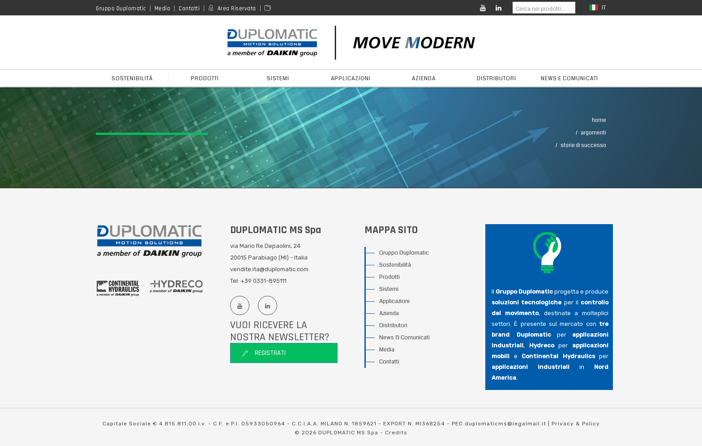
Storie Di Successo (583, 145)
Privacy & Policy (576, 423)
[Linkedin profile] (267, 305)
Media (162, 8)
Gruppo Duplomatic (121, 8)
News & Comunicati (404, 337)
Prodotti (389, 277)
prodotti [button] (205, 78)
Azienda (389, 313)
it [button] (597, 8)
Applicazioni (394, 301)
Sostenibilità (132, 78)
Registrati (264, 353)
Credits (396, 432)
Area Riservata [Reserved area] (237, 8)
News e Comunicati (569, 78)
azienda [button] (424, 78)
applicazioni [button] (351, 78)
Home (599, 120)
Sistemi (388, 289)
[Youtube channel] (239, 305)
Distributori (393, 325)
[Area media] (269, 8)
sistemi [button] (278, 78)
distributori (496, 78)
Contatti (189, 8)
